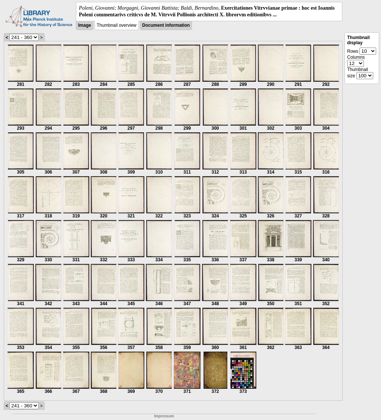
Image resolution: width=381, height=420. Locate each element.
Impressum (164, 416)
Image (84, 25)
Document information (166, 25)
